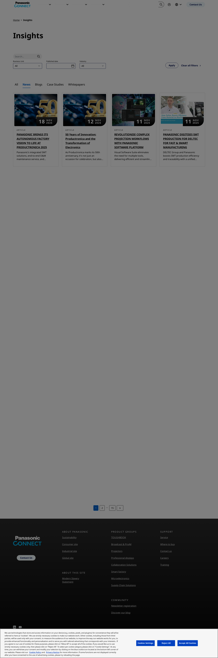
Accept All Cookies (187, 643)
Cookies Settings (145, 643)
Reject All (166, 643)
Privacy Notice (52, 652)
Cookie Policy (35, 652)
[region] (109, 643)
